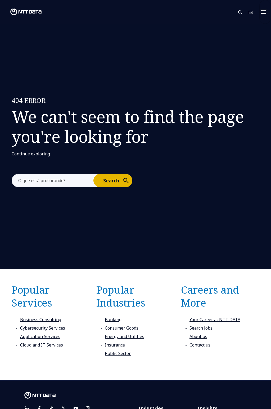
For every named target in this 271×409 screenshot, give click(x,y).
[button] (243, 12)
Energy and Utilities (124, 336)
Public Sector (118, 353)
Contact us (199, 345)
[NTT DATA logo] (21, 12)
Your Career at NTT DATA (214, 319)
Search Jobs (201, 328)
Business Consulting (40, 319)
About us (198, 336)
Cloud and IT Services (41, 345)
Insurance (115, 345)
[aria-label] (53, 180)
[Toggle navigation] (265, 12)
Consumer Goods (121, 328)
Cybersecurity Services (42, 328)
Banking (113, 319)
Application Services (40, 336)
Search (117, 180)
